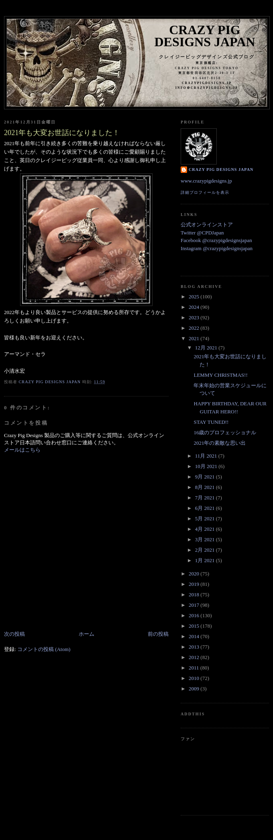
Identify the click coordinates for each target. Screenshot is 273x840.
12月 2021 (207, 348)
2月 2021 (205, 550)
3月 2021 (205, 539)
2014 (194, 636)
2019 (194, 584)
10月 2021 (207, 466)
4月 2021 (205, 529)
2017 (194, 605)
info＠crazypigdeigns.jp (206, 88)
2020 (194, 574)
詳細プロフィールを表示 (205, 192)
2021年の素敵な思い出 (220, 443)
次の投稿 (14, 634)
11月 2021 (206, 456)
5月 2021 (205, 519)
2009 (194, 689)
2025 (194, 297)
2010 (194, 678)
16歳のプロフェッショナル (225, 432)
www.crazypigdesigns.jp (206, 181)
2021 (194, 338)
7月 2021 (205, 498)
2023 (194, 317)
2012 (194, 657)
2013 (194, 647)
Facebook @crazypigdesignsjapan (216, 240)
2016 (194, 615)
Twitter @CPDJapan (202, 233)
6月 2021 (205, 508)
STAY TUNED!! (211, 422)
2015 (194, 626)
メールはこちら (22, 450)
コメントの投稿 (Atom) (44, 649)
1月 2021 (205, 560)
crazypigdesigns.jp (207, 83)
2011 (194, 668)
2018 (194, 594)
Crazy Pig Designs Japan (205, 36)
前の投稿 (158, 634)
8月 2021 (205, 487)
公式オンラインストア (207, 225)
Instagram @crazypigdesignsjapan (217, 248)
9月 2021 (205, 477)
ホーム (86, 634)
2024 (194, 307)
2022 (194, 328)
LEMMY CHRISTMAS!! (220, 375)
